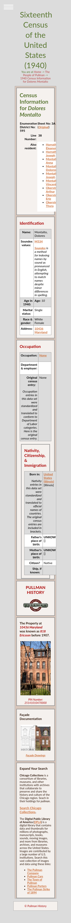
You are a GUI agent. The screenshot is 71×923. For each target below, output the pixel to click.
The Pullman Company (34, 871)
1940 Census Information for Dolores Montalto (35, 80)
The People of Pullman (36, 73)
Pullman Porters (37, 886)
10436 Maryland (41, 330)
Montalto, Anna (52, 160)
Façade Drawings (35, 755)
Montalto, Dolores (52, 167)
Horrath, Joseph (51, 153)
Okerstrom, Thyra (53, 204)
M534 (39, 241)
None (43, 355)
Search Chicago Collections (30, 810)
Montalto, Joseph (52, 175)
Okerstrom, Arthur (53, 189)
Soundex (40, 248)
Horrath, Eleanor (51, 146)
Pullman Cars (35, 876)
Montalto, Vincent (52, 182)
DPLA (37, 822)
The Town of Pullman (34, 881)
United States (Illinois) (49, 477)
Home (37, 71)
